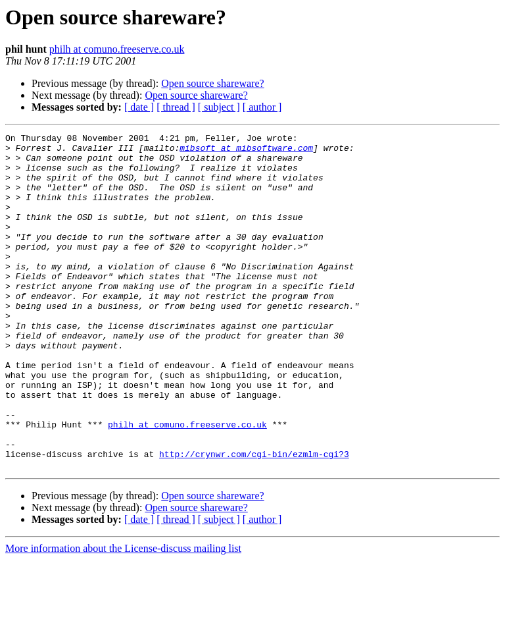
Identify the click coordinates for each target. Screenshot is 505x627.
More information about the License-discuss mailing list (123, 615)
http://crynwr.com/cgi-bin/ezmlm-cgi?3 (254, 519)
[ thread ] (175, 107)
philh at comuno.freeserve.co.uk (117, 49)
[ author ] (262, 107)
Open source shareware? (212, 83)
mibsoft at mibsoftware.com (246, 151)
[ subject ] (219, 107)
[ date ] (139, 107)
